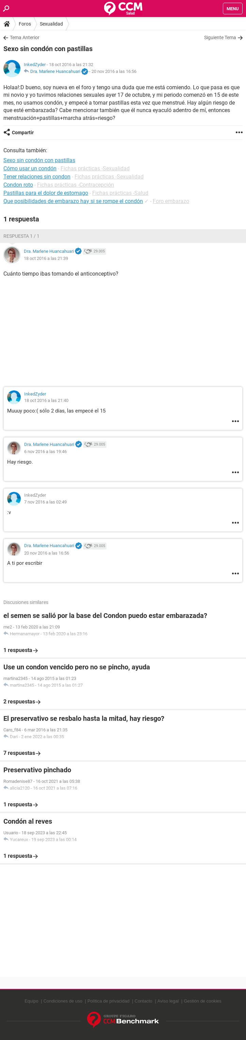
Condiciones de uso (63, 1001)
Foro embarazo (171, 201)
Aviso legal (168, 1001)
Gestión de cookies (203, 1001)
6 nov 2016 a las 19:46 (45, 451)
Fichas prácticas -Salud (120, 193)
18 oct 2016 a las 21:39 (46, 258)
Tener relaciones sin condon (36, 176)
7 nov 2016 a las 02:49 (45, 502)
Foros (25, 24)
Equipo (31, 1001)
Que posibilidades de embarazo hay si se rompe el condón (73, 201)
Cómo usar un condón (29, 168)
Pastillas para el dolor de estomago (45, 193)
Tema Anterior (24, 37)
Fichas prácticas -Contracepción (75, 185)
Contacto (143, 1001)
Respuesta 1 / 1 (21, 236)
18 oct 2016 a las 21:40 (46, 400)
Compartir (23, 132)
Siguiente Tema (220, 37)
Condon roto (18, 185)
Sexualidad (51, 24)
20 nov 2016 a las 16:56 (114, 71)
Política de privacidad (108, 1001)
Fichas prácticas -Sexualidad (95, 168)
